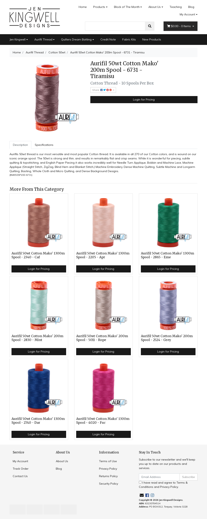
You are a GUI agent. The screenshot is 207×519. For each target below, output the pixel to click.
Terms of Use (108, 461)
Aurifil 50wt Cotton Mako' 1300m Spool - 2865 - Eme (167, 255)
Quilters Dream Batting (76, 39)
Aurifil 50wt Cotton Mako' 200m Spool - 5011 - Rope (102, 338)
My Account (20, 461)
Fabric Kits (129, 39)
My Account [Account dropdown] (187, 14)
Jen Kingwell (17, 39)
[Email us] (142, 495)
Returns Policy (108, 476)
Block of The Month (127, 7)
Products (99, 7)
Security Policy (108, 483)
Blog (191, 7)
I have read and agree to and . (163, 485)
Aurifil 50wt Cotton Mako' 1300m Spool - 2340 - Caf (38, 255)
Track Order (21, 468)
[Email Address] (159, 477)
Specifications (44, 145)
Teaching (176, 7)
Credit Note (108, 39)
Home (83, 7)
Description (20, 145)
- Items (179, 26)
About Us (154, 7)
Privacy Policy (108, 468)
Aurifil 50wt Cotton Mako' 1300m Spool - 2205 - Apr (102, 255)
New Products (151, 39)
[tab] (20, 145)
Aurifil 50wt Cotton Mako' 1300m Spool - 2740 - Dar (38, 421)
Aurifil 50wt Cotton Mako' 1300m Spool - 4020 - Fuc (102, 421)
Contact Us (20, 476)
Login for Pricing (144, 99)
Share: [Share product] (102, 89)
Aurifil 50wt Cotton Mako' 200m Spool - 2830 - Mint (37, 338)
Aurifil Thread (43, 39)
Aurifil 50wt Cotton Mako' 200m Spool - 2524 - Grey (167, 338)
